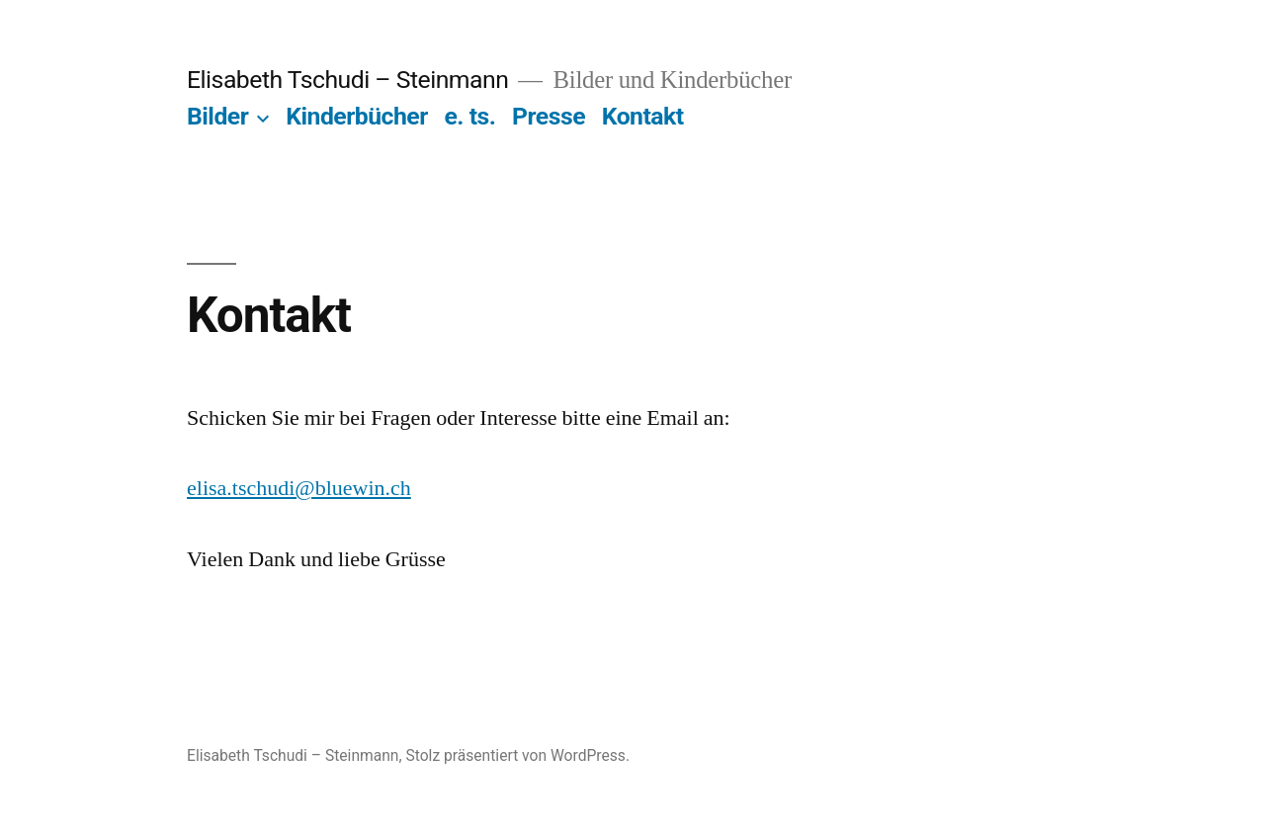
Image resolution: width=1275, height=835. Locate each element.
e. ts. (469, 116)
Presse (548, 116)
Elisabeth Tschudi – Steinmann (347, 79)
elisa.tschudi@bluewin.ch (299, 488)
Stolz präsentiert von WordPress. (517, 755)
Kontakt (643, 116)
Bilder (217, 116)
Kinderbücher (357, 116)
